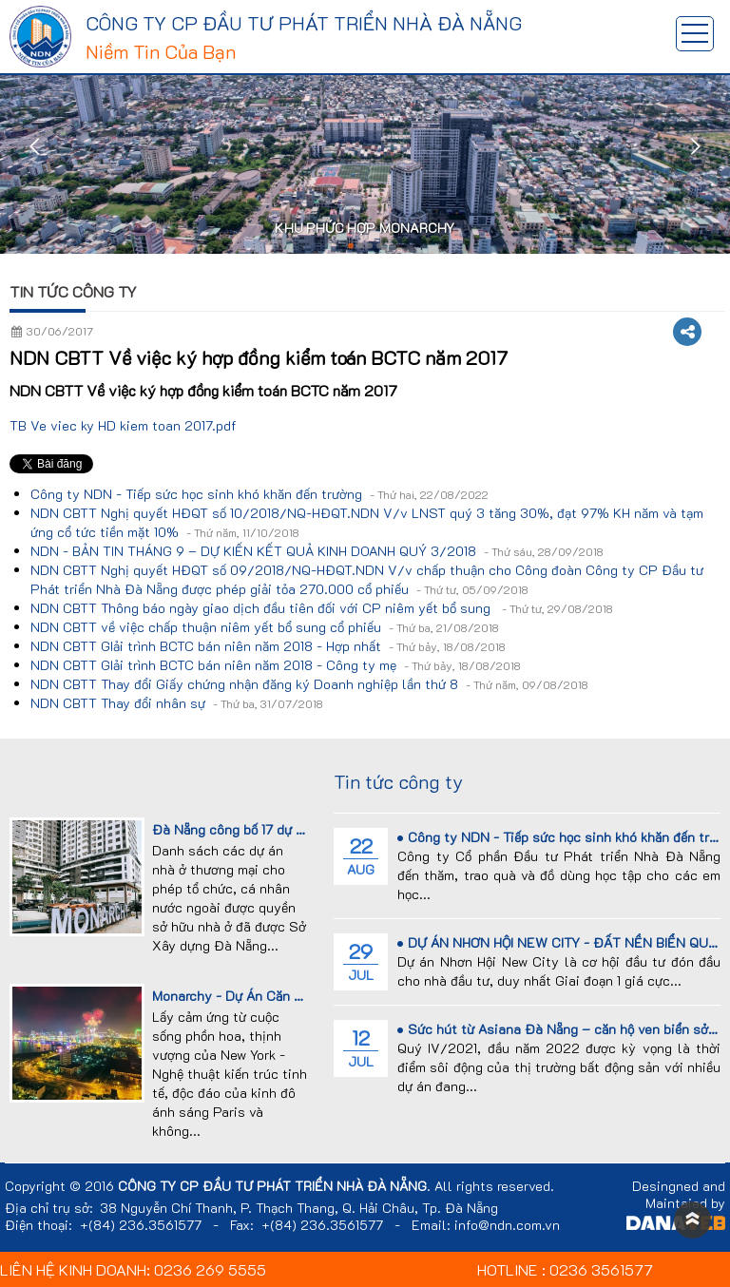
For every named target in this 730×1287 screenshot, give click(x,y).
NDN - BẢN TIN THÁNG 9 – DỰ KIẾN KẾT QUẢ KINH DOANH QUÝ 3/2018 (317, 551)
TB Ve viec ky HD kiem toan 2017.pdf (123, 425)
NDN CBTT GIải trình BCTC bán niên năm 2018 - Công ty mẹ (275, 665)
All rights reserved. (494, 1186)
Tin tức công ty (73, 291)
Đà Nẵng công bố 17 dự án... (237, 829)
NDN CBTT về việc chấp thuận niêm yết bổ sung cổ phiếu (264, 627)
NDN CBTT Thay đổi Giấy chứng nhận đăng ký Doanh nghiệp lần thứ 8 (309, 684)
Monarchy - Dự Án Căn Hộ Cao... (250, 996)
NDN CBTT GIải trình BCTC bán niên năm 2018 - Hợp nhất (268, 646)
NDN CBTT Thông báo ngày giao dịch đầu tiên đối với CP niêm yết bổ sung (321, 608)
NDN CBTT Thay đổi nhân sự (176, 703)
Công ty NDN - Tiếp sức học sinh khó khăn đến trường (259, 494)
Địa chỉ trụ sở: (49, 1208)
